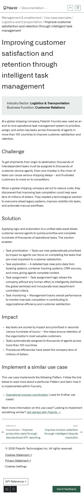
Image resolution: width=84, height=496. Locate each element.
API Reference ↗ (15, 481)
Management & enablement (22, 17)
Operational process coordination (27, 395)
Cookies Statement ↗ (18, 455)
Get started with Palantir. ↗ (44, 412)
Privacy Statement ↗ (18, 460)
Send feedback (66, 489)
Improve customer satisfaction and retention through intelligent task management (37, 26)
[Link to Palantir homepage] (10, 8)
